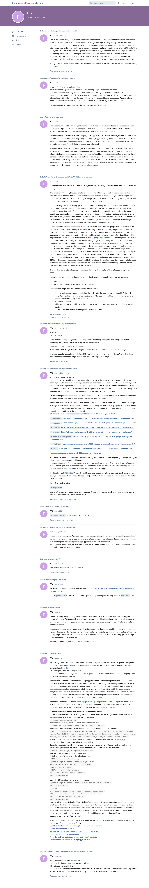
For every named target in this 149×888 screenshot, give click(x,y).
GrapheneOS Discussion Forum (27, 3)
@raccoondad (61, 596)
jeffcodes (56, 418)
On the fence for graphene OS (52, 117)
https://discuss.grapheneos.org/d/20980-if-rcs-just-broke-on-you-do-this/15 (87, 414)
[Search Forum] (102, 3)
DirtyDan (56, 427)
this (67, 668)
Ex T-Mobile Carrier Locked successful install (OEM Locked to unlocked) (67, 177)
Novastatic (57, 423)
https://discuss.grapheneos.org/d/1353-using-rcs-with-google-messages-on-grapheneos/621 (97, 432)
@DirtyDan (69, 473)
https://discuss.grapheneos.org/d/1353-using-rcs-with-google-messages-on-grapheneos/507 (98, 418)
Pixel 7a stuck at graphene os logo (54, 580)
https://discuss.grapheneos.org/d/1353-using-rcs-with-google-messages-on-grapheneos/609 (97, 427)
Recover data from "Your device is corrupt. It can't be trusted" (74, 831)
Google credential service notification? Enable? (59, 78)
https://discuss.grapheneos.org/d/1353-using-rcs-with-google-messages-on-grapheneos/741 (98, 444)
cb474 (55, 448)
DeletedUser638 (59, 515)
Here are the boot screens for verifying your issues (70, 840)
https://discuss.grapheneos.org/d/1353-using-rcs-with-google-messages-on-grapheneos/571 (99, 423)
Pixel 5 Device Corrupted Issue (62, 829)
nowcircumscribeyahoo (62, 437)
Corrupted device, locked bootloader (64, 834)
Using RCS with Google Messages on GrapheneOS (59, 31)
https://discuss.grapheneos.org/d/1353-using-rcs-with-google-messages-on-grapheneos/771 (95, 448)
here (123, 739)
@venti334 (125, 596)
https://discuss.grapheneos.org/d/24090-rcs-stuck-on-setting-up (75, 453)
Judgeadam (57, 487)
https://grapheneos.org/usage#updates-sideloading (97, 702)
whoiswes (57, 444)
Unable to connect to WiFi (51, 559)
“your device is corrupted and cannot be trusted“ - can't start (74, 837)
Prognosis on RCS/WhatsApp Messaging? (56, 506)
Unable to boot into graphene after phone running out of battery (76, 826)
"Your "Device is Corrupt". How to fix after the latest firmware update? (67, 851)
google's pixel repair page (104, 238)
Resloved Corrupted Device (51, 654)
